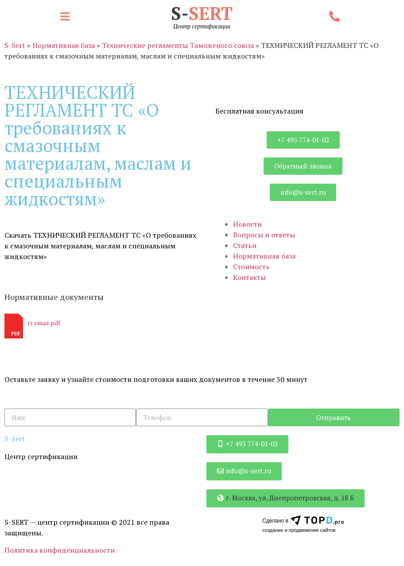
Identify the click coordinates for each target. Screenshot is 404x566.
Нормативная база (63, 45)
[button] (67, 17)
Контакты (249, 277)
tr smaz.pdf (43, 322)
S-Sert (14, 45)
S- (202, 13)
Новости (247, 224)
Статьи (244, 245)
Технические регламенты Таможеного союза (178, 45)
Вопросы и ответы (264, 235)
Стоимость (251, 266)
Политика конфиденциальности (59, 550)
